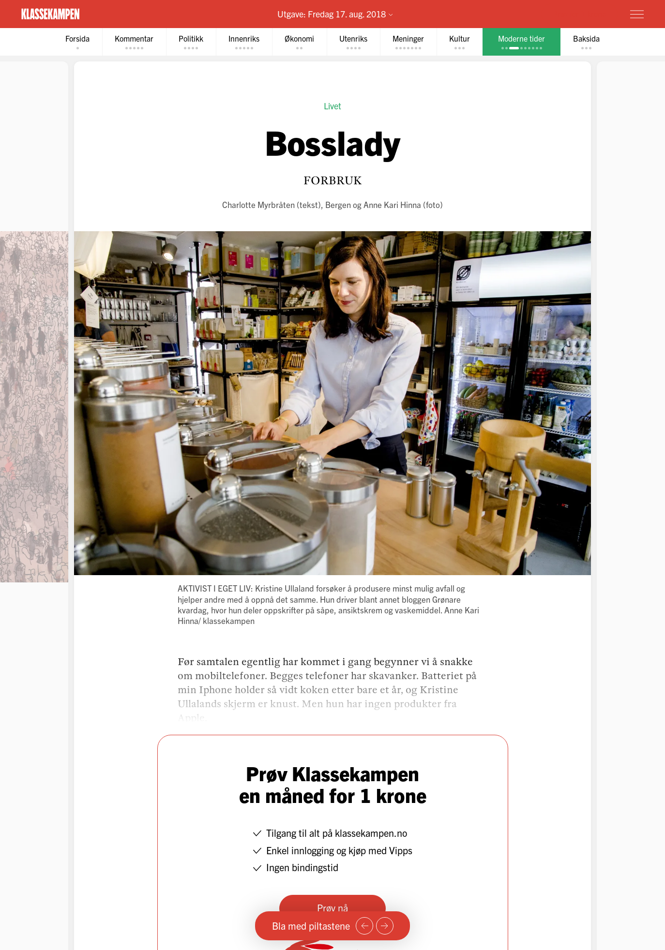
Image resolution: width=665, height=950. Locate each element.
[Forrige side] (364, 926)
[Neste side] (384, 926)
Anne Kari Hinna (392, 204)
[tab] (77, 42)
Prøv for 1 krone (579, 13)
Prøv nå (332, 908)
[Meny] (637, 14)
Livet (332, 105)
